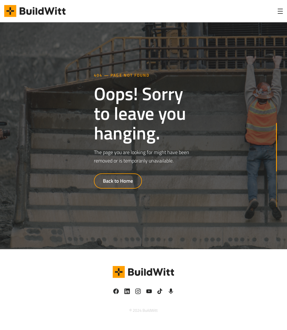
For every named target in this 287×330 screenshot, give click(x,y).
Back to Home (118, 181)
